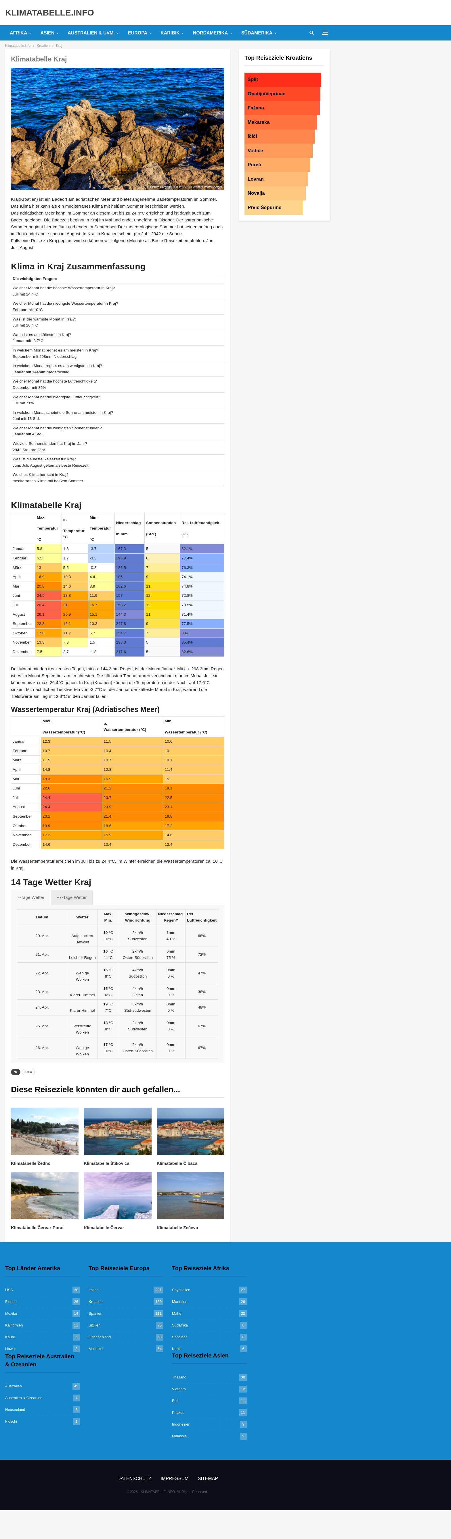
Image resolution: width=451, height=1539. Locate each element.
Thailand (179, 1377)
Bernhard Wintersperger (206, 187)
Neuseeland (15, 1409)
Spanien (95, 1313)
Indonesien (181, 1424)
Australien (13, 1386)
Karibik (170, 32)
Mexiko (11, 1313)
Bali (175, 1401)
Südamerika (256, 32)
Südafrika (180, 1325)
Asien (47, 32)
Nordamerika (210, 32)
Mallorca (96, 1349)
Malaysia (179, 1436)
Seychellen (181, 1290)
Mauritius (179, 1301)
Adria (28, 1071)
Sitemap (208, 1478)
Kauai (10, 1337)
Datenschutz (134, 1478)
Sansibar (179, 1337)
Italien (94, 1290)
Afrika (18, 32)
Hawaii (10, 1349)
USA (9, 1290)
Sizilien (94, 1325)
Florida (11, 1301)
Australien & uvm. (91, 32)
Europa (137, 32)
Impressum (174, 1478)
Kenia (176, 1349)
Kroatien (95, 1301)
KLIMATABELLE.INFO (49, 12)
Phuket (178, 1412)
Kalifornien (14, 1325)
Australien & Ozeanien (23, 1398)
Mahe (176, 1313)
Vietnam (179, 1389)
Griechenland (100, 1337)
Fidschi (11, 1421)
